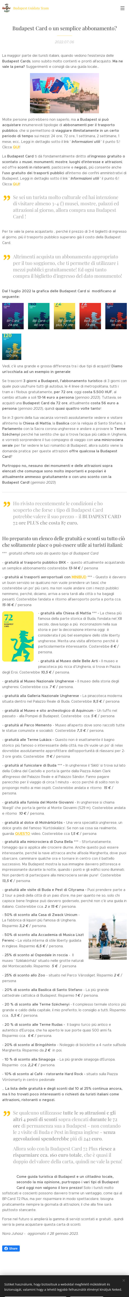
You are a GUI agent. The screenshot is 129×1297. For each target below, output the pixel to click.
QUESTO (22, 841)
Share (11, 1257)
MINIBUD (79, 585)
